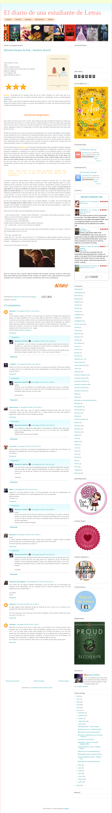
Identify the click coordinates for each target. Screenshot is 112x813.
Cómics (76, 327)
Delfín (11, 489)
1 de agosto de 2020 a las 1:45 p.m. (27, 624)
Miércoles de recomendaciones (84, 400)
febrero (80, 779)
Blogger (66, 808)
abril (79, 773)
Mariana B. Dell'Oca (21, 341)
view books (98, 160)
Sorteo (76, 444)
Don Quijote (78, 343)
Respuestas (15, 337)
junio (80, 768)
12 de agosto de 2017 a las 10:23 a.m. (29, 446)
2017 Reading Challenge (88, 172)
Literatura (77, 372)
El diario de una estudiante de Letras (52, 12)
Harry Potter (78, 362)
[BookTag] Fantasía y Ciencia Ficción (90, 754)
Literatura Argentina (80, 375)
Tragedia (77, 470)
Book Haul (77, 295)
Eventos (77, 353)
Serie (76, 438)
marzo (80, 776)
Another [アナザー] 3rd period (89, 201)
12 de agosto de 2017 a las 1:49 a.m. (43, 382)
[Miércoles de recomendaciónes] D (89, 751)
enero (80, 782)
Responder (12, 333)
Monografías (78, 406)
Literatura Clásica (79, 378)
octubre (81, 718)
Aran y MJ (12, 446)
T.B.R (76, 448)
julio (79, 765)
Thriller (76, 457)
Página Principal (39, 681)
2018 (78, 707)
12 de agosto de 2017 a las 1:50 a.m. (43, 425)
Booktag (77, 299)
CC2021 (77, 308)
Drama (76, 346)
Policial (76, 416)
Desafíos (77, 337)
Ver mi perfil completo (81, 686)
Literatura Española (80, 381)
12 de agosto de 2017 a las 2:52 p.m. (25, 489)
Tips (75, 460)
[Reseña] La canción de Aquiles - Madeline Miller (88, 743)
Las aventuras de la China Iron (89, 266)
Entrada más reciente (12, 681)
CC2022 (77, 311)
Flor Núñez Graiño (85, 231)
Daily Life (77, 333)
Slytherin (77, 441)
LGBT (76, 368)
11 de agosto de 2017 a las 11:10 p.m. (43, 341)
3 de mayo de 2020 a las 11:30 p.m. (27, 604)
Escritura (77, 349)
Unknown (12, 311)
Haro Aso (83, 213)
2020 (78, 702)
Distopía (77, 340)
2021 (78, 699)
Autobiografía (78, 292)
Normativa (77, 413)
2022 (78, 696)
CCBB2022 (78, 315)
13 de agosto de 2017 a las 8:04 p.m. (43, 464)
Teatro (76, 451)
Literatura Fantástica (80, 384)
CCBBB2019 (78, 321)
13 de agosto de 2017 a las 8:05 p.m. (43, 509)
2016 (78, 785)
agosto (80, 724)
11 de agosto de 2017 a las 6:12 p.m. (30, 407)
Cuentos (77, 330)
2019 (78, 705)
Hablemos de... (79, 359)
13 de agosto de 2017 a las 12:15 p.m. (28, 534)
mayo (80, 771)
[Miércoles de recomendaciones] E (89, 732)
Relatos (76, 422)
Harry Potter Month (80, 365)
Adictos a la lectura (25, 330)
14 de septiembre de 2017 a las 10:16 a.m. (40, 582)
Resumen (77, 429)
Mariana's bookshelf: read (91, 197)
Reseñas (13, 300)
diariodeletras (85, 152)
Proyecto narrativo (80, 419)
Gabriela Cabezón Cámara (87, 267)
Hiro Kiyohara (84, 203)
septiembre (82, 721)
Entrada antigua (64, 681)
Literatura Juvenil (79, 391)
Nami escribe (78, 410)
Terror (76, 454)
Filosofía (77, 356)
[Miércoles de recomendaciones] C (89, 761)
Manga (76, 397)
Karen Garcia (13, 407)
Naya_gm (12, 534)
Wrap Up (77, 473)
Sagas (76, 435)
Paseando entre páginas (17, 582)
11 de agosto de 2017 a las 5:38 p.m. (29, 364)
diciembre (81, 713)
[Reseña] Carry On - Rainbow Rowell (89, 729)
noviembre (81, 715)
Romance (77, 432)
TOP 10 (76, 464)
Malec (76, 394)
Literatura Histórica (80, 387)
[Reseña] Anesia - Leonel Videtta (88, 726)
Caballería (77, 302)
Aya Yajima (84, 250)
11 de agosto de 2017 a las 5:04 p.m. (28, 311)
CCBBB (76, 318)
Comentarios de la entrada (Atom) (42, 687)
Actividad (77, 289)
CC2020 (77, 305)
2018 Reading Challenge (88, 149)
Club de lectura (79, 324)
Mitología (77, 403)
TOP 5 (76, 467)
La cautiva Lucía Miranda (86, 739)
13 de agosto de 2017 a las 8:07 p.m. (43, 554)
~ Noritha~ (12, 364)
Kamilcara (83, 229)
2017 (78, 710)
